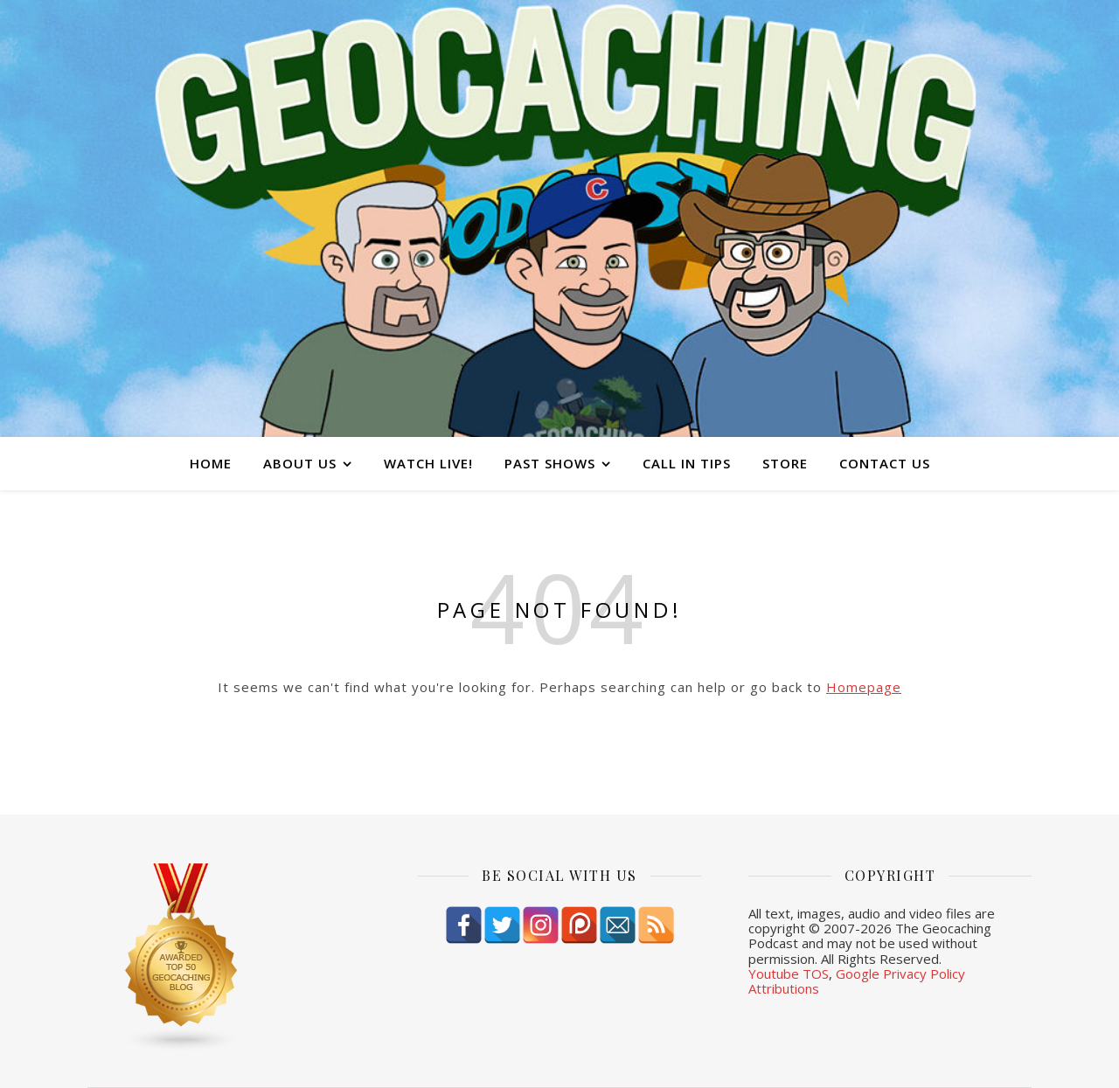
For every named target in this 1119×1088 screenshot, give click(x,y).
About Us (300, 463)
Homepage (863, 687)
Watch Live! (428, 463)
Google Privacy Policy (900, 973)
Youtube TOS (788, 973)
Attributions (783, 988)
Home (211, 463)
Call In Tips (687, 463)
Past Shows (549, 463)
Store (785, 463)
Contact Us (884, 463)
